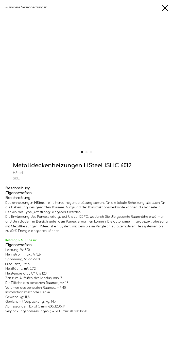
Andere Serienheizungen (28, 7)
